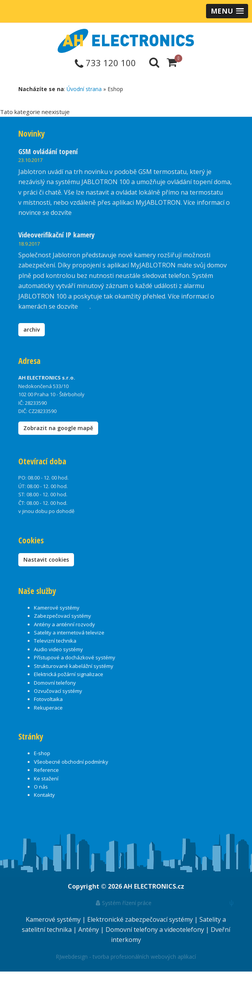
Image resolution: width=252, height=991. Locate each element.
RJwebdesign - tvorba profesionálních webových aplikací (126, 956)
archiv (31, 329)
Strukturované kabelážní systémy (73, 665)
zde (84, 306)
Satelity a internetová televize (69, 632)
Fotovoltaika (48, 699)
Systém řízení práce (124, 903)
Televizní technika (55, 640)
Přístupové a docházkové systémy (74, 657)
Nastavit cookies (46, 559)
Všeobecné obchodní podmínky (71, 761)
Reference (46, 769)
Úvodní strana (84, 89)
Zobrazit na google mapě (58, 428)
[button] (227, 11)
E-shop (42, 753)
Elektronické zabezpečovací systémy (140, 919)
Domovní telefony (55, 682)
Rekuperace (48, 707)
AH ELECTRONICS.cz (153, 886)
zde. (79, 212)
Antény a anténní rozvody (64, 624)
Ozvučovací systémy (58, 690)
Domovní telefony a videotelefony (156, 929)
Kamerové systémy (56, 607)
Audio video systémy (58, 649)
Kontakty (44, 794)
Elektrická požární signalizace (68, 674)
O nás (41, 786)
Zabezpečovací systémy (62, 615)
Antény (89, 929)
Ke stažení (46, 778)
